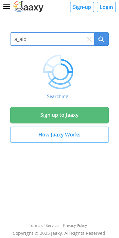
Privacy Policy (75, 225)
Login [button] (106, 6)
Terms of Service (44, 225)
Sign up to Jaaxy (59, 114)
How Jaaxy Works (59, 134)
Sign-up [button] (82, 6)
